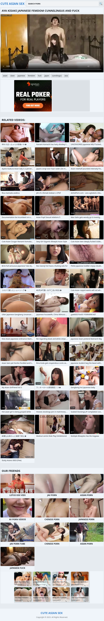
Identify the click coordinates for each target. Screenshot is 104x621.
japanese (21, 75)
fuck (39, 75)
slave (12, 75)
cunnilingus (57, 75)
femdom (31, 75)
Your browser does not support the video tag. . (52, 43)
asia (66, 75)
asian (5, 75)
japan (46, 75)
